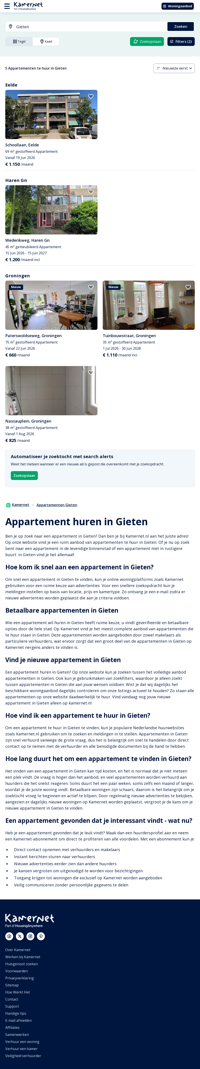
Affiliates (12, 1027)
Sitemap (12, 985)
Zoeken (180, 26)
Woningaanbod (177, 6)
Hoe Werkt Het (17, 992)
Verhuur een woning (22, 1041)
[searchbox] (90, 27)
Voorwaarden (16, 971)
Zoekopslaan (24, 475)
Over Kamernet (17, 949)
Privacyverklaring (19, 978)
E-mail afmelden (18, 1020)
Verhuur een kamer (21, 1048)
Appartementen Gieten (57, 504)
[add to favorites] (91, 96)
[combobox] (84, 26)
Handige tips (15, 1013)
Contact (11, 999)
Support (12, 1006)
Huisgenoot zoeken (21, 963)
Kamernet (17, 504)
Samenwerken (17, 1034)
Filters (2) (180, 41)
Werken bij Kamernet (22, 956)
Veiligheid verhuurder (23, 1055)
